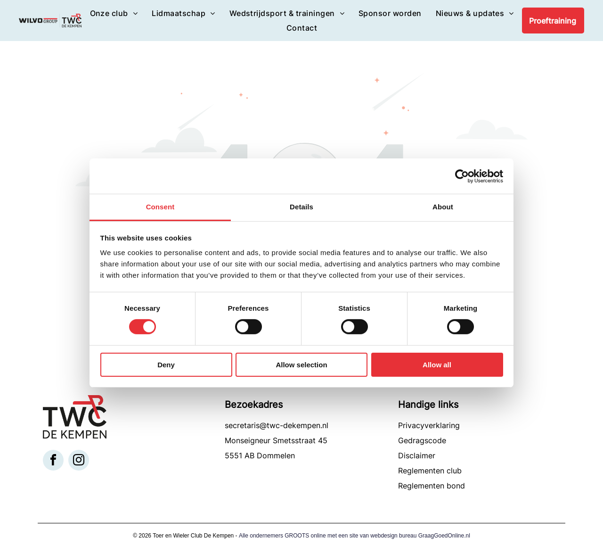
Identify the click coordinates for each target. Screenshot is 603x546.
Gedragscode (422, 440)
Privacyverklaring (429, 425)
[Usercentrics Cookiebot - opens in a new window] (462, 176)
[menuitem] (114, 13)
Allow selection (301, 365)
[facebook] (53, 461)
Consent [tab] (160, 207)
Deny (166, 365)
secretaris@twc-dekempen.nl (276, 425)
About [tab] (442, 207)
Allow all (437, 365)
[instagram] (78, 461)
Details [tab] (301, 207)
